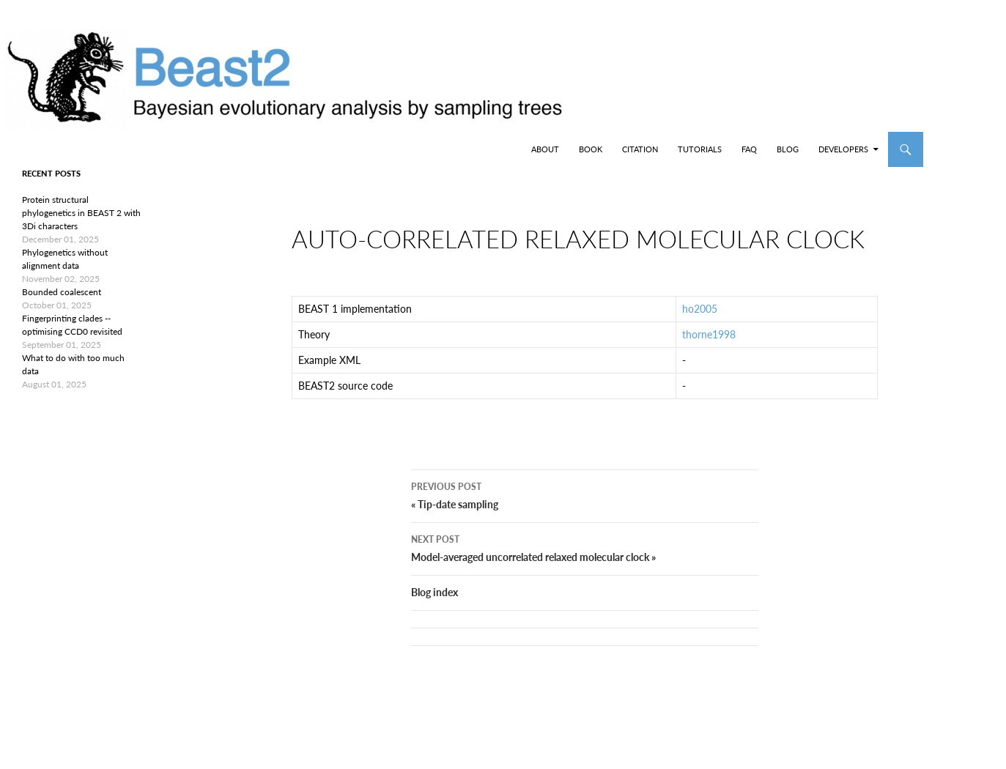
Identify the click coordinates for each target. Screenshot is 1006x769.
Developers (843, 149)
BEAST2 (86, 149)
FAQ (749, 149)
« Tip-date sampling (584, 518)
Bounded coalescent (61, 291)
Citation (640, 149)
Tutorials (700, 149)
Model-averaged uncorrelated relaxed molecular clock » (584, 570)
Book (590, 149)
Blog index (434, 615)
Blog (788, 149)
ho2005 (699, 320)
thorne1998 (709, 346)
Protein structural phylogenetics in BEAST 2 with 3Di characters (81, 212)
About (545, 149)
